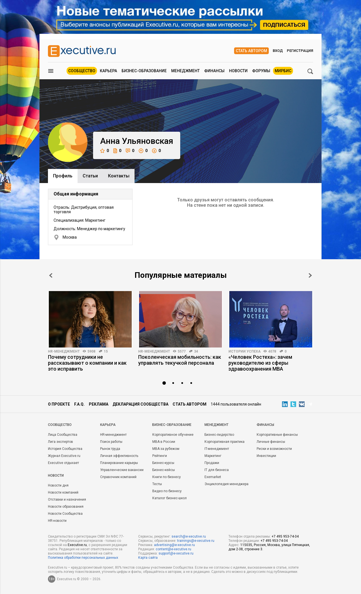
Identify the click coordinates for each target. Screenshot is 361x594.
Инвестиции (266, 456)
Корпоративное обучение (172, 435)
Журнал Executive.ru (64, 456)
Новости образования (65, 507)
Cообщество (60, 425)
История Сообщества (65, 449)
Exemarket (212, 477)
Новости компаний (63, 492)
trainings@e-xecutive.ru (195, 541)
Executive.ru (77, 545)
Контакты (118, 176)
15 (106, 351)
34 (196, 351)
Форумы (261, 71)
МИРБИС (283, 71)
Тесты (157, 484)
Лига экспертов (60, 442)
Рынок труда (110, 449)
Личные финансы (271, 442)
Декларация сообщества (140, 404)
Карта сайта (148, 558)
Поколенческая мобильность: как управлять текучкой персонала (179, 360)
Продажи (211, 463)
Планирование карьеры (119, 463)
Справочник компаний (118, 477)
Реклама (98, 404)
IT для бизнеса (216, 470)
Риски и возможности (274, 449)
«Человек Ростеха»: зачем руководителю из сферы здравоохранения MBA (260, 363)
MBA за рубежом (165, 449)
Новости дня (58, 485)
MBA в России (163, 442)
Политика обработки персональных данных (83, 558)
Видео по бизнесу (167, 491)
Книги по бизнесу (166, 477)
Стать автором (251, 51)
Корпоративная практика (224, 442)
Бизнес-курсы (163, 463)
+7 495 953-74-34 (285, 536)
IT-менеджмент (216, 449)
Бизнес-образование (144, 71)
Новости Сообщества (65, 514)
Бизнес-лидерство (219, 435)
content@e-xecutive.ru (173, 549)
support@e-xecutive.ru (176, 553)
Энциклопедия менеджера (226, 484)
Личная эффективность (119, 456)
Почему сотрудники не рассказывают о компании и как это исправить (87, 363)
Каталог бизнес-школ (169, 498)
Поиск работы (111, 442)
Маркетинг (212, 456)
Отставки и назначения (67, 499)
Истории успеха (244, 351)
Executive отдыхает (63, 463)
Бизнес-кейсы (163, 470)
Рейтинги (159, 456)
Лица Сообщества (62, 435)
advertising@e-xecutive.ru (174, 545)
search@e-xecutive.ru (188, 536)
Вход (278, 51)
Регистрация (300, 51)
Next (310, 275)
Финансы (214, 71)
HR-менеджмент (64, 351)
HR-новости (57, 521)
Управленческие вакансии (122, 470)
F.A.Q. (79, 404)
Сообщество (81, 71)
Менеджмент (185, 71)
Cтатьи (90, 176)
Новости (238, 71)
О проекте (59, 404)
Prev (51, 275)
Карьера (108, 71)
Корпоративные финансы (277, 435)
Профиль (62, 176)
